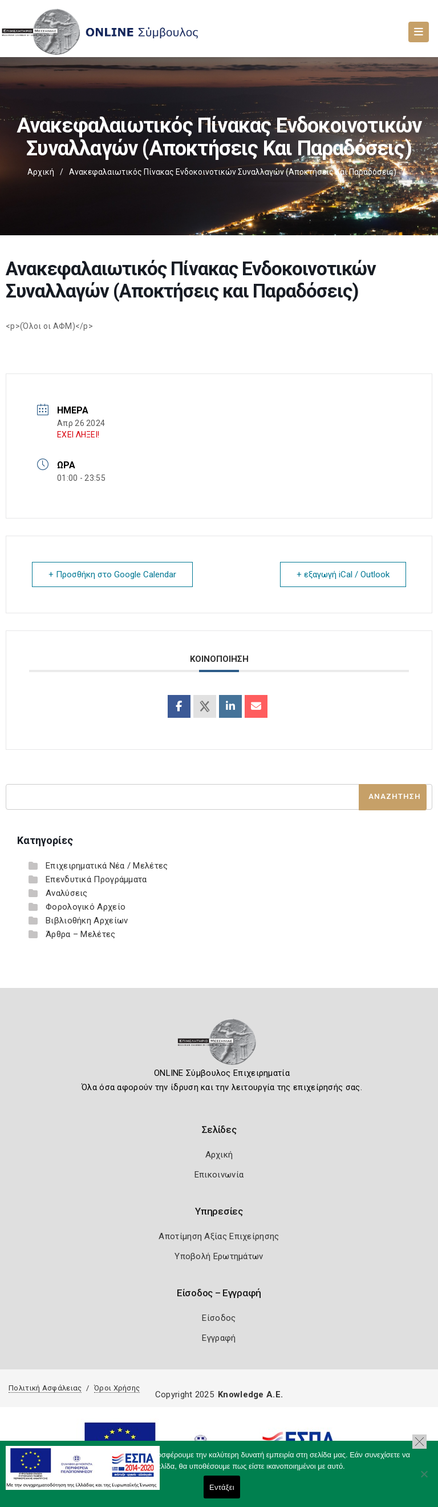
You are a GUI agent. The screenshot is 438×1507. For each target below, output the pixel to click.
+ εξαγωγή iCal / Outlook (343, 574)
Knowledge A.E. (250, 1394)
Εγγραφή (219, 1338)
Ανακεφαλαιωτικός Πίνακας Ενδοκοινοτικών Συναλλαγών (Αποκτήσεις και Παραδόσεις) (232, 171)
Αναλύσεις (67, 893)
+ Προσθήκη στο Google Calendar (112, 574)
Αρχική (40, 171)
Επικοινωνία (219, 1175)
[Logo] (219, 1045)
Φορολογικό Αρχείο (85, 907)
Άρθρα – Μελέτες (81, 934)
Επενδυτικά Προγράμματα (96, 879)
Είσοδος (219, 1318)
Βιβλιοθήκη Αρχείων (87, 920)
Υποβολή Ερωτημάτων (219, 1256)
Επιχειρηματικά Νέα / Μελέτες (107, 866)
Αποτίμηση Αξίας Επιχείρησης (219, 1236)
